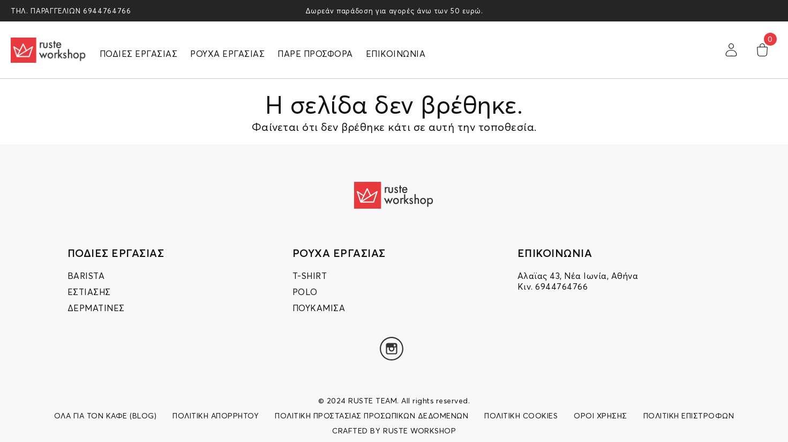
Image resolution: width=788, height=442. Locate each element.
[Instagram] (392, 349)
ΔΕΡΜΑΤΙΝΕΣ (96, 308)
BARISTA (86, 275)
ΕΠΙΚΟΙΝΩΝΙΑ (396, 53)
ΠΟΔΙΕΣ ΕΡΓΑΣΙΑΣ (139, 53)
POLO (305, 291)
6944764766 (107, 10)
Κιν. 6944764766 (552, 286)
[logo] (49, 50)
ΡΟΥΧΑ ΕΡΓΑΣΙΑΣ (227, 53)
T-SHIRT (309, 275)
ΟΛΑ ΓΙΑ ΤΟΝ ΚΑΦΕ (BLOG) (105, 416)
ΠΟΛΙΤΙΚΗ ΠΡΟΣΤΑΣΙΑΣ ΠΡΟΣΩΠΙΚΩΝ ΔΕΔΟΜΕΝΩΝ (371, 416)
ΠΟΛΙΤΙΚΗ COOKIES (521, 416)
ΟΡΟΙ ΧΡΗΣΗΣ (600, 416)
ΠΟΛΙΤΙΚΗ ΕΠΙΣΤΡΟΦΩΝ (688, 416)
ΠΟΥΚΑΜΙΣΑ (319, 308)
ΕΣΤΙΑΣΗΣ (89, 291)
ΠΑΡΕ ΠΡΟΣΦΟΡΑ (315, 53)
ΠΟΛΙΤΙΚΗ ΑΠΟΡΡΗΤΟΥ (215, 416)
